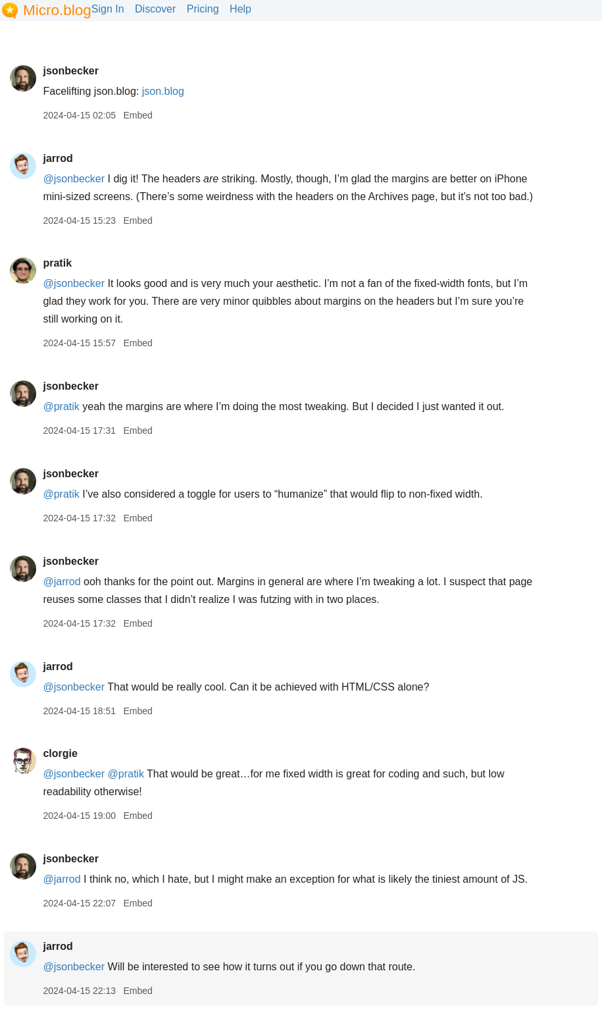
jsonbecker (70, 70)
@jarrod (61, 581)
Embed (137, 115)
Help (240, 8)
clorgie (60, 753)
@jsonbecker (74, 178)
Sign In (107, 8)
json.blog (163, 91)
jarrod (57, 158)
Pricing (203, 8)
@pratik (61, 406)
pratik (57, 263)
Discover (155, 8)
